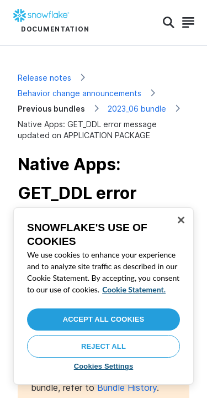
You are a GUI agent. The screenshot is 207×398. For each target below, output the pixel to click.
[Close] (181, 220)
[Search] (168, 22)
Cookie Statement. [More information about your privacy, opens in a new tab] (134, 289)
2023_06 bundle (137, 108)
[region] (103, 296)
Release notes (44, 77)
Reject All (103, 346)
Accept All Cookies (104, 319)
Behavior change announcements (79, 93)
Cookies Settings (104, 366)
